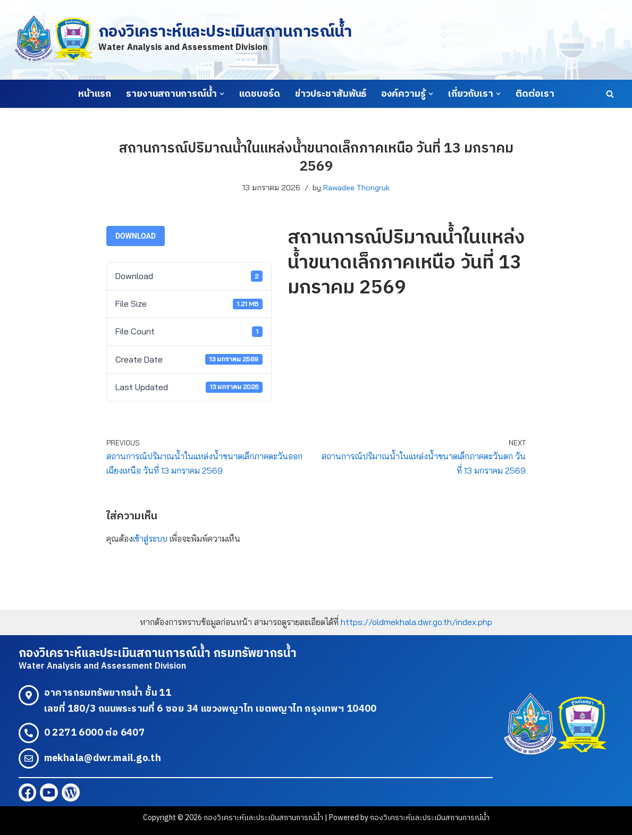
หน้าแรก (94, 94)
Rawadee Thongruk (356, 187)
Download (135, 236)
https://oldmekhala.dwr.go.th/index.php (416, 622)
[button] (222, 93)
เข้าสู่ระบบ (150, 538)
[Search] (610, 94)
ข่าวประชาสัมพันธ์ (330, 94)
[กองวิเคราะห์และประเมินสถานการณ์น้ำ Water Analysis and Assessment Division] (182, 40)
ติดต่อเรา (535, 94)
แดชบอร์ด (259, 94)
